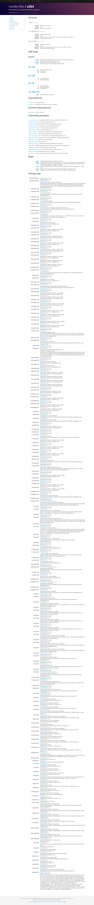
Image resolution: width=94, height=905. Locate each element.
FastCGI (43, 901)
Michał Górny (42, 552)
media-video (30, 133)
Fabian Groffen (43, 191)
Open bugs (17, 26)
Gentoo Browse (80, 1)
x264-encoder (37, 149)
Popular (24, 1)
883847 (37, 166)
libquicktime (35, 125)
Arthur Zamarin (43, 213)
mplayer (35, 141)
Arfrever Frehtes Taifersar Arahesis (47, 500)
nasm (34, 102)
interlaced (37, 59)
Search (32, 1)
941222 (37, 170)
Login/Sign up (38, 1)
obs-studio (36, 143)
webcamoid (36, 147)
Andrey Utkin (42, 752)
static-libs (37, 62)
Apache (39, 901)
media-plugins (31, 127)
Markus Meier (43, 783)
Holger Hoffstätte (43, 180)
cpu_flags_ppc (34, 92)
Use (28, 1)
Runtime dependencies (17, 23)
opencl (37, 61)
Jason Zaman (43, 723)
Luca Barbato (43, 743)
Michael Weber (43, 779)
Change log (17, 28)
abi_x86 (31, 83)
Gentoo (29, 901)
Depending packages (17, 24)
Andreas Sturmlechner (44, 596)
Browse (19, 1)
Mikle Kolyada (43, 601)
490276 (37, 162)
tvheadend (35, 131)
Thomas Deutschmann (44, 655)
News (15, 1)
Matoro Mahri (42, 348)
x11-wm (30, 153)
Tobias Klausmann (44, 719)
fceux (37, 120)
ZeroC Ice (54, 901)
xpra (33, 153)
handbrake (36, 137)
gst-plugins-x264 (38, 127)
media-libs (16, 6)
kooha (35, 139)
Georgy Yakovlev (43, 537)
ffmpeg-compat (37, 135)
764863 (37, 163)
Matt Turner (42, 360)
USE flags (17, 19)
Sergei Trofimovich (44, 465)
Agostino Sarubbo (43, 610)
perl (33, 104)
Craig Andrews (43, 757)
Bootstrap (59, 901)
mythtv (34, 129)
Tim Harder (42, 760)
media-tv (30, 129)
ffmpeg (35, 133)
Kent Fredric (42, 509)
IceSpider (63, 901)
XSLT (47, 901)
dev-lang (30, 102)
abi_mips (31, 67)
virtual (29, 112)
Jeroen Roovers (43, 818)
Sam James (42, 206)
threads (37, 63)
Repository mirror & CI (44, 178)
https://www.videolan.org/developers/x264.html (27, 12)
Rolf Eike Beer (43, 739)
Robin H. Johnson (43, 791)
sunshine (34, 151)
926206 (37, 168)
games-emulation (31, 120)
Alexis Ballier (42, 414)
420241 (37, 161)
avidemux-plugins (36, 122)
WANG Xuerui (43, 389)
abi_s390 (31, 75)
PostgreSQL (34, 901)
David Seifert (42, 697)
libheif (34, 124)
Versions (17, 17)
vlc (34, 145)
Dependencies (17, 21)
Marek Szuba (42, 425)
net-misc (30, 151)
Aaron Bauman (43, 663)
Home (11, 1)
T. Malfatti (42, 799)
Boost (50, 901)
